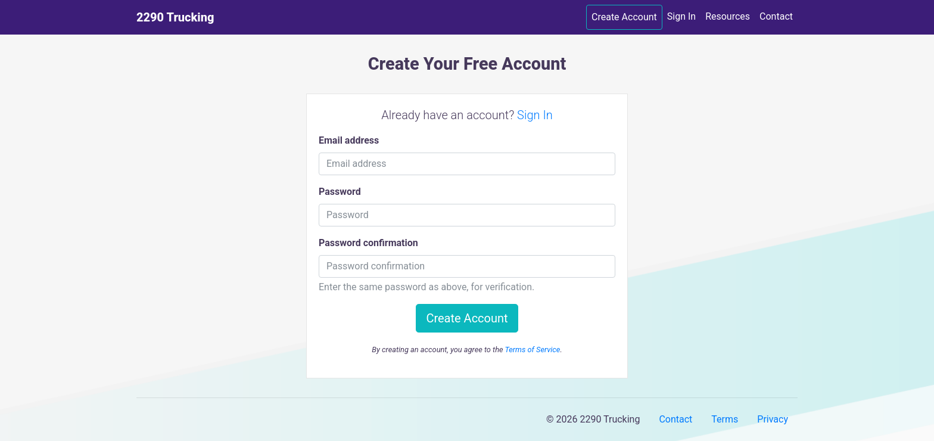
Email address (349, 140)
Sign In (681, 16)
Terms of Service (532, 349)
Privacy (772, 419)
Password (340, 191)
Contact (776, 16)
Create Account (624, 17)
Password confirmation (368, 243)
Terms (724, 419)
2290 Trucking (175, 17)
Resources (727, 16)
